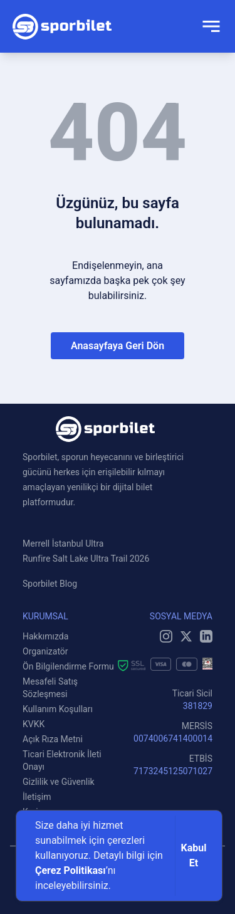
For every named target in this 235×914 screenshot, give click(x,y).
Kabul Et (194, 855)
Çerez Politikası (70, 870)
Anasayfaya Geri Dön (117, 346)
